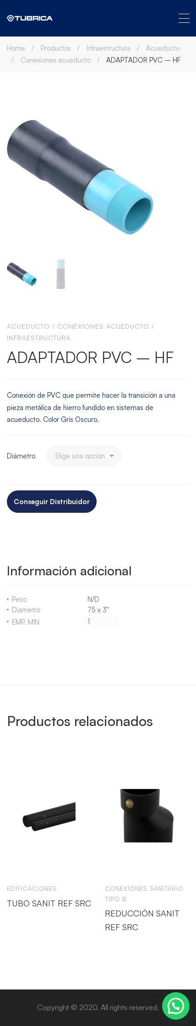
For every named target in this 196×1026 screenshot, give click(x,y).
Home (16, 48)
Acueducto (163, 48)
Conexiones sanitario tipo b (144, 894)
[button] (176, 1006)
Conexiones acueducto (56, 60)
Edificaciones (32, 888)
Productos (56, 48)
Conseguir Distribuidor (52, 501)
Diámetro (21, 456)
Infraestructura (109, 48)
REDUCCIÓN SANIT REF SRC (142, 920)
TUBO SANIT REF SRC (49, 903)
